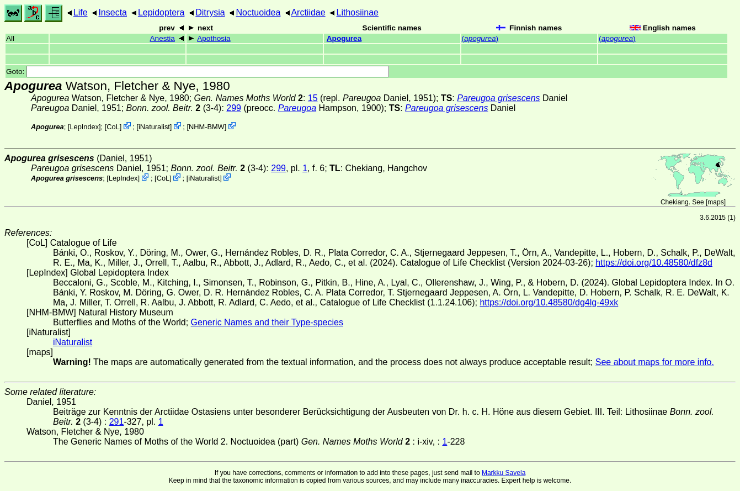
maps (715, 202)
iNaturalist (154, 127)
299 (233, 108)
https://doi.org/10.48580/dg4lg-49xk (549, 302)
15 (313, 98)
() (480, 38)
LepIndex (84, 127)
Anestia (162, 38)
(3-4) (174, 108)
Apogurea (344, 38)
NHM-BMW (207, 127)
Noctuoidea (258, 12)
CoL (113, 127)
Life (80, 12)
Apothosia (213, 38)
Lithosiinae (358, 12)
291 (116, 421)
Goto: (197, 71)
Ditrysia (210, 12)
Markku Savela (503, 473)
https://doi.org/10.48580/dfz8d (653, 262)
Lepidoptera (161, 12)
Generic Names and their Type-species (267, 322)
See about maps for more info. (654, 362)
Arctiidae (308, 12)
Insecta (112, 12)
